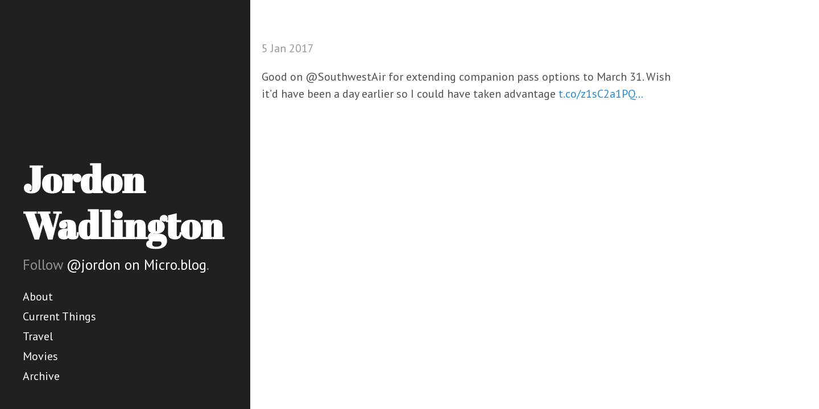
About (38, 296)
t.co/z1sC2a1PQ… (601, 93)
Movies (40, 356)
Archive (41, 376)
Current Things (59, 316)
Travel (38, 336)
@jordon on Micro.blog (136, 265)
